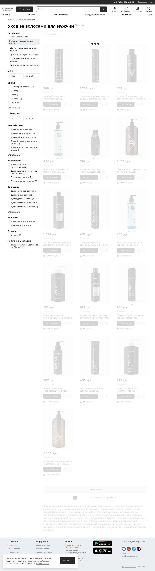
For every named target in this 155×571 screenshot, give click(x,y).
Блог (151, 15)
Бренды (32, 15)
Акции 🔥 (6, 15)
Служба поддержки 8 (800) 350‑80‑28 (73, 546)
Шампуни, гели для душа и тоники (23, 49)
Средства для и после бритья (24, 65)
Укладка (126, 15)
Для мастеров (14, 552)
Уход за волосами (95, 15)
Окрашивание (61, 15)
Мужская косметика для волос (21, 42)
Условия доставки (44, 552)
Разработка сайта (129, 567)
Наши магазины (14, 549)
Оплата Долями (43, 545)
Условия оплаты (43, 549)
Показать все (14, 107)
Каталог (11, 19)
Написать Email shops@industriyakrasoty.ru (76, 552)
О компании (13, 545)
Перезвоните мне (145, 2)
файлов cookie (42, 564)
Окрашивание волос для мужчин (22, 59)
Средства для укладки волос (24, 54)
